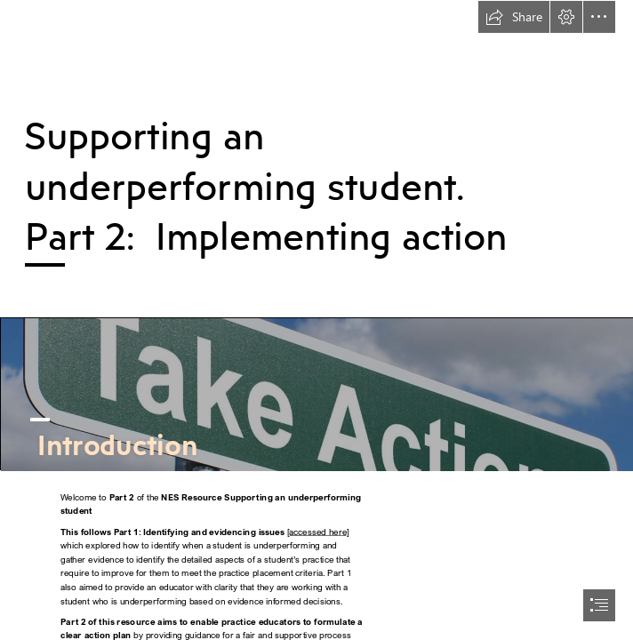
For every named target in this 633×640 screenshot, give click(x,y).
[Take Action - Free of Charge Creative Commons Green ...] (316, 393)
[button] (513, 17)
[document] (316, 320)
